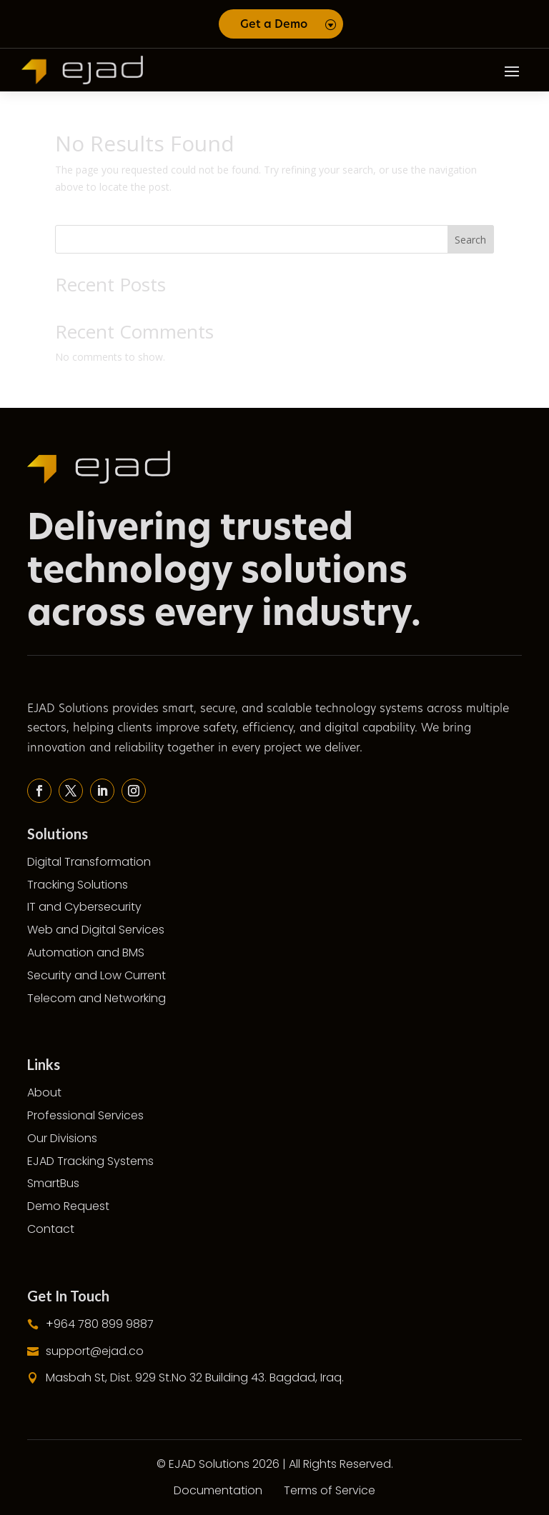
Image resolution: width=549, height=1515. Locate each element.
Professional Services (85, 1115)
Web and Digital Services (95, 929)
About (44, 1092)
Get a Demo (273, 24)
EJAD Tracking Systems (90, 1161)
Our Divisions (62, 1138)
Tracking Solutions (77, 884)
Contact (50, 1229)
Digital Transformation (89, 862)
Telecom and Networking (96, 998)
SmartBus (53, 1183)
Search (470, 239)
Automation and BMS (85, 952)
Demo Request (68, 1206)
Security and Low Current (96, 975)
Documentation (218, 1490)
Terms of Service (329, 1490)
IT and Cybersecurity (84, 907)
